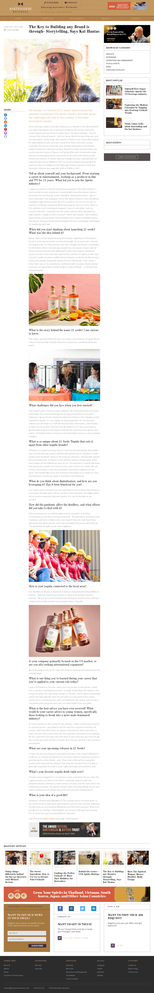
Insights (110, 54)
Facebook (100, 972)
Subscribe (38, 969)
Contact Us (132, 965)
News (18, 19)
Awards (106, 19)
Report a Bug (133, 969)
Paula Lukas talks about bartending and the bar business (136, 126)
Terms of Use (133, 972)
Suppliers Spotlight (13, 27)
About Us (7, 965)
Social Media (70, 975)
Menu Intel (69, 969)
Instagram (101, 965)
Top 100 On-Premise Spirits (13, 975)
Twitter (99, 969)
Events (135, 19)
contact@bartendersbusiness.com (16, 988)
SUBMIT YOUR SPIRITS (127, 157)
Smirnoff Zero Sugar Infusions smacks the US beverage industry (136, 91)
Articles (47, 19)
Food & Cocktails (72, 979)
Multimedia (77, 19)
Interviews (111, 57)
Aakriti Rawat (49, 818)
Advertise (38, 965)
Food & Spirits (112, 64)
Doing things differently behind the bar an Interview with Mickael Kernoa (16, 877)
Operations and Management (119, 60)
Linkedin (100, 975)
